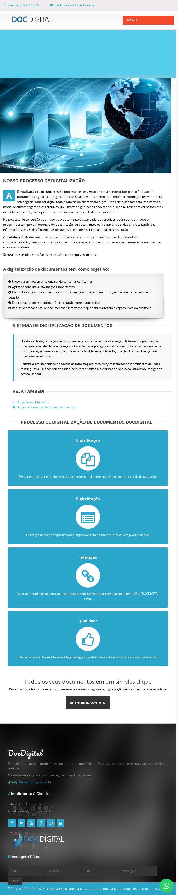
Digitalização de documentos (66, 889)
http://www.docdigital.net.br (31, 782)
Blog (145, 889)
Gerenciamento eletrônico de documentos (39, 407)
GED (95, 889)
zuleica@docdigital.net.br (83, 5)
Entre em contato (87, 703)
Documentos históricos (26, 402)
